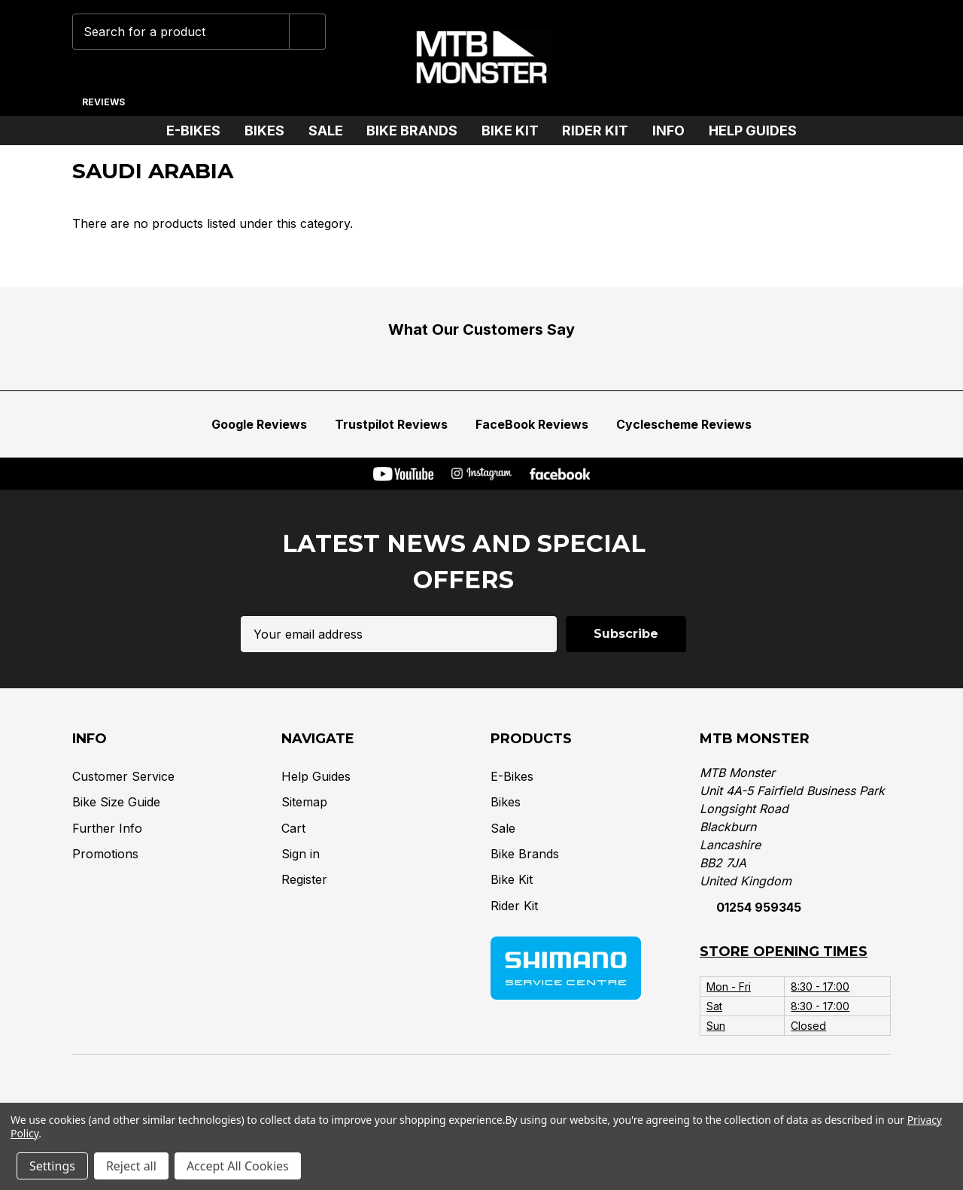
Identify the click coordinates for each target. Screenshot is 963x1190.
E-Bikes (199, 130)
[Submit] (308, 32)
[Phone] (725, 58)
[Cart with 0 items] (869, 58)
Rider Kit (601, 130)
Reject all (131, 1166)
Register (304, 879)
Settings (52, 1166)
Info (674, 130)
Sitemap (304, 801)
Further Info (107, 827)
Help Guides (753, 130)
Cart (293, 827)
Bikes (270, 130)
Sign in (300, 853)
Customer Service (123, 776)
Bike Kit (516, 130)
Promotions (105, 853)
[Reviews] (103, 96)
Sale (331, 130)
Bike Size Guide (116, 801)
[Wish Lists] (776, 58)
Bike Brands (417, 130)
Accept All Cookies (238, 1166)
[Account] (822, 58)
